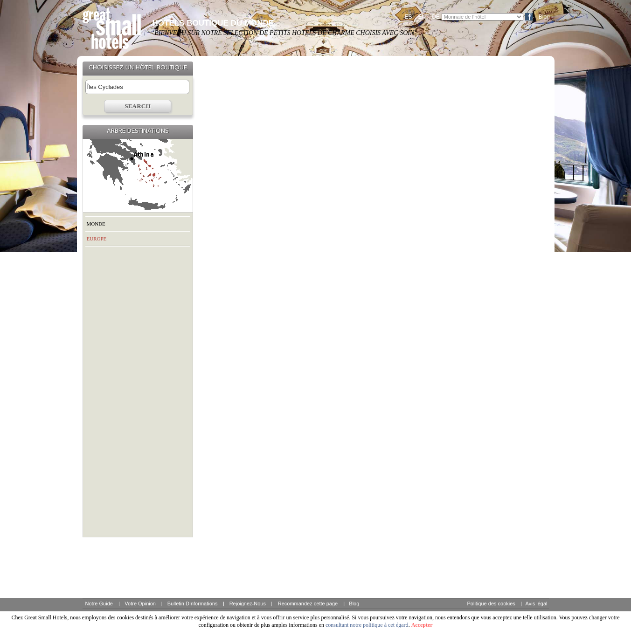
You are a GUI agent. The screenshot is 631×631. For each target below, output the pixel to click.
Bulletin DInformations (192, 603)
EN (422, 17)
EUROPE (97, 238)
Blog (544, 17)
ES (408, 17)
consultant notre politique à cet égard (367, 625)
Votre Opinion (140, 603)
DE (436, 17)
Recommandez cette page (308, 603)
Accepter (422, 625)
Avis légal (537, 603)
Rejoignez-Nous (247, 603)
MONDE (96, 223)
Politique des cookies (491, 603)
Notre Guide (99, 603)
